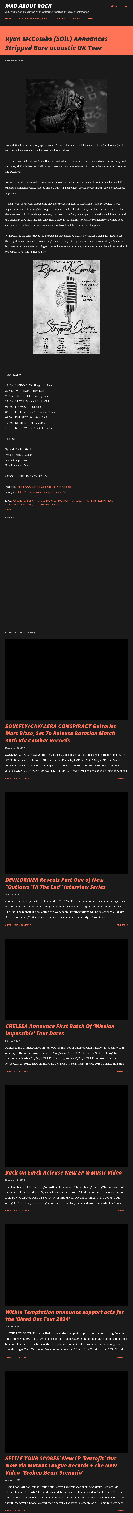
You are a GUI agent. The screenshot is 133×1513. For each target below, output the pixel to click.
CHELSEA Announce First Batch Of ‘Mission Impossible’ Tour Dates (60, 1029)
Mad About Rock (28, 5)
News (90, 18)
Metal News (78, 501)
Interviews (60, 18)
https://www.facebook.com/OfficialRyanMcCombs (45, 486)
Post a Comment (22, 778)
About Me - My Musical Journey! (33, 18)
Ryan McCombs (24, 504)
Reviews (76, 18)
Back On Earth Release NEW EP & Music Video (63, 1172)
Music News (90, 501)
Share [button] (8, 509)
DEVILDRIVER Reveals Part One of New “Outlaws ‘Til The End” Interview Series (55, 883)
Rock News (10, 504)
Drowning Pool (37, 501)
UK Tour (55, 504)
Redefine (101, 501)
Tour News (44, 504)
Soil (36, 504)
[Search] (114, 6)
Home (8, 18)
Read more (122, 778)
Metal (67, 501)
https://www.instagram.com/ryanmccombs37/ (42, 492)
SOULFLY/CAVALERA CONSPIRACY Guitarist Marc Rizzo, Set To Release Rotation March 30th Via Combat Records (60, 733)
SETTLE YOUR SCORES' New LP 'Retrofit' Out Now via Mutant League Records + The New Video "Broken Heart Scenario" (61, 1465)
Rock (110, 501)
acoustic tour (20, 501)
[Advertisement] (66, 608)
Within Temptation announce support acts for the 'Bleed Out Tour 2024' (64, 1315)
